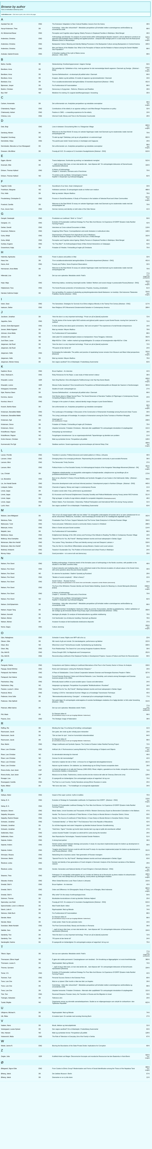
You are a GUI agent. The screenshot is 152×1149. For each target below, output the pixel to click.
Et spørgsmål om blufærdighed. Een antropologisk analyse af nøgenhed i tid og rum (81, 778)
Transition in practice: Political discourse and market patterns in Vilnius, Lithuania (80, 455)
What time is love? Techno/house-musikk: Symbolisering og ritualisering (76, 645)
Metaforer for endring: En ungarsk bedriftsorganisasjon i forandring (75, 93)
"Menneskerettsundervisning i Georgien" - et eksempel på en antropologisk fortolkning (81, 696)
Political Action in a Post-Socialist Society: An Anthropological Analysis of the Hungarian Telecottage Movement (90, 467)
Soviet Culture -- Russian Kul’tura (63, 581)
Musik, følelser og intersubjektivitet (64, 1025)
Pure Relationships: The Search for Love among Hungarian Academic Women (79, 648)
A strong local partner (59, 840)
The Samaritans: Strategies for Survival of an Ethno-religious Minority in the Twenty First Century (85, 304)
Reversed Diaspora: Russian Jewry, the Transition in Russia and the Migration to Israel (82, 994)
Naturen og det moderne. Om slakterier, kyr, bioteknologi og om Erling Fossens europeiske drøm (85, 765)
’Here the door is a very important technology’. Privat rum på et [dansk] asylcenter (80, 935)
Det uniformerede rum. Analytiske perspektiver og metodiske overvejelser (77, 146)
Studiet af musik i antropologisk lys (64, 389)
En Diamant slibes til (59, 713)
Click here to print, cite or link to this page (24, 14)
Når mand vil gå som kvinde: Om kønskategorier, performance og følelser (77, 641)
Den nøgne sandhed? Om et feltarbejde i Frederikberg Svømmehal (75, 505)
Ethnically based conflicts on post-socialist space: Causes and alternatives (77, 682)
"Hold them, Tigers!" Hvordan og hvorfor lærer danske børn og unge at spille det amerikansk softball (86, 829)
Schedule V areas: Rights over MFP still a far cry (69, 637)
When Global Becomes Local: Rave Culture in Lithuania (71, 881)
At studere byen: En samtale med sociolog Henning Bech (71, 1016)
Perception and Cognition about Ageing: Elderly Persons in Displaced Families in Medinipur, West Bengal (88, 33)
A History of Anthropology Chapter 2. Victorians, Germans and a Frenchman (69, 170)
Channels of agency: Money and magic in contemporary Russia (74, 487)
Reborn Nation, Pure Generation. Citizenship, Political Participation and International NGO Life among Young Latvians (92, 502)
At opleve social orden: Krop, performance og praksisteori (72, 491)
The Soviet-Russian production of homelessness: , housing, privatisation (80, 288)
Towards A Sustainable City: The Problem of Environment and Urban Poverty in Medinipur (83, 550)
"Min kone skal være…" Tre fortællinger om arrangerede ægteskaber (75, 786)
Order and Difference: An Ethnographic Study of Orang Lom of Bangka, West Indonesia (82, 889)
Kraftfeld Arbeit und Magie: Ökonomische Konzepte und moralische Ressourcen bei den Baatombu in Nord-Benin (91, 1056)
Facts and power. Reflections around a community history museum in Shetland (79, 524)
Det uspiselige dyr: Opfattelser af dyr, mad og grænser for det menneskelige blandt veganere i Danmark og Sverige (91, 68)
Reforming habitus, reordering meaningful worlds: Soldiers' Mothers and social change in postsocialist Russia (89, 283)
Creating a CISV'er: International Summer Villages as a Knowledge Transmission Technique (83, 693)
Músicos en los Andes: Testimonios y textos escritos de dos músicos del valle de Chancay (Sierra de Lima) (88, 775)
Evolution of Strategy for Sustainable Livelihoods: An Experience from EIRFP (78, 800)
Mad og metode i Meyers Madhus (63, 193)
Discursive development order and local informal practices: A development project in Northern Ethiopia (87, 483)
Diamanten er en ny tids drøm (62, 1077)
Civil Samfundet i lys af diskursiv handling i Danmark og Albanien (74, 618)
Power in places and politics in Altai (64, 257)
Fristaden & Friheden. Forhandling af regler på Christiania (72, 247)
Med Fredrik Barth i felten (61, 906)
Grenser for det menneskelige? (62, 758)
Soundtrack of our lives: (67, 186)
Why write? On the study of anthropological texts (68, 895)
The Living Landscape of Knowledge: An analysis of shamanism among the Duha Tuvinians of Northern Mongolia (91, 415)
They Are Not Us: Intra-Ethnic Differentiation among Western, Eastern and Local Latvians (82, 546)
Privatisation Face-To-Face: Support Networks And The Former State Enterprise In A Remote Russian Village (89, 520)
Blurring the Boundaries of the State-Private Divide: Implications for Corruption (79, 1046)
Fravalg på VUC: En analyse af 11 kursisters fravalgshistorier (73, 151)
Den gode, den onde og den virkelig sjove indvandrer (70, 732)
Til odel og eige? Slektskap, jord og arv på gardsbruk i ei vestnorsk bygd (77, 137)
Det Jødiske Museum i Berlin (62, 1073)
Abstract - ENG (108, 82)
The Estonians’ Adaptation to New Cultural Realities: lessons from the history (78, 24)
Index (54, 588)
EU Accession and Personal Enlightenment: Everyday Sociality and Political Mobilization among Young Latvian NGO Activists (95, 494)
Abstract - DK (133, 467)
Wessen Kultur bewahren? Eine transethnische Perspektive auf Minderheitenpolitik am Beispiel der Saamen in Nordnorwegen (95, 385)
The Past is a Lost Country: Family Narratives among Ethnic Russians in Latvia (79, 782)
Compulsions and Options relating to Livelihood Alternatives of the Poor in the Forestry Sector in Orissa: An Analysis (92, 665)
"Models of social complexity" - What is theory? (68, 577)
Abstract (64, 166)
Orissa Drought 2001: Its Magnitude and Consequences (71, 652)
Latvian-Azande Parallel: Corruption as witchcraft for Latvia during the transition (79, 833)
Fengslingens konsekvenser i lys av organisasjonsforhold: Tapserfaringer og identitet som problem (85, 435)
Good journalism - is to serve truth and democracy (69, 553)
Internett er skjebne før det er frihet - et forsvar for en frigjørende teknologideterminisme (82, 762)
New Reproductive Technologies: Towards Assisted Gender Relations (76, 836)
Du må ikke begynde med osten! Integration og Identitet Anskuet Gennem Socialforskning (83, 825)
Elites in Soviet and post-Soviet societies (66, 527)
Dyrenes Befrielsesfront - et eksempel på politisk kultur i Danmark (74, 74)
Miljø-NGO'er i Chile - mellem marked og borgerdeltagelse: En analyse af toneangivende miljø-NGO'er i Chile (89, 340)
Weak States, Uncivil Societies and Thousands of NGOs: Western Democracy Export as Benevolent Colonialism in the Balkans (95, 811)
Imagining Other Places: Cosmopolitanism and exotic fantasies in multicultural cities (80, 231)
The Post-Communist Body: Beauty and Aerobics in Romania (73, 925)
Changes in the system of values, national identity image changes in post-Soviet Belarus (82, 401)
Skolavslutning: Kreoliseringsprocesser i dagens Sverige (71, 64)
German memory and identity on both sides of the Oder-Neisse (73, 209)
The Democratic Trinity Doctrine (63, 462)
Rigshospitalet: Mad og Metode (63, 909)
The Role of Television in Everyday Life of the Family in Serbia (73, 1036)
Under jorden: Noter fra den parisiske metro (67, 922)
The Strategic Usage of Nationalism (64, 719)
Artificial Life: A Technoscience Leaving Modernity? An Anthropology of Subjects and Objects (83, 749)
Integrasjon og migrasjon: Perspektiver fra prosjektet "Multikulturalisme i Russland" (80, 685)
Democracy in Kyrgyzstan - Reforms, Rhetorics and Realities (73, 89)
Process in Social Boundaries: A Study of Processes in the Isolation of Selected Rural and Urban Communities (90, 198)
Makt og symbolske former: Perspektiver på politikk (69, 439)
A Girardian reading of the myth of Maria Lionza (68, 53)
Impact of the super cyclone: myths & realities (67, 795)
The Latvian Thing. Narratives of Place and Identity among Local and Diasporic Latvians (82, 542)
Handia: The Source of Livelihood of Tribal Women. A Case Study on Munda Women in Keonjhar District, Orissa (90, 814)
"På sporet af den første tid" (61, 348)
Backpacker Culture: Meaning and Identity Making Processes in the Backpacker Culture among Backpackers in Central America (96, 44)
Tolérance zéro (57, 998)
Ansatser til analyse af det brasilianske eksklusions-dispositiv (73, 622)
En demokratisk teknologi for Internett (65, 754)
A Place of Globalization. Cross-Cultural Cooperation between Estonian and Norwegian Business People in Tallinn (91, 672)
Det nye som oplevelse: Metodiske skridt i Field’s (69, 275)
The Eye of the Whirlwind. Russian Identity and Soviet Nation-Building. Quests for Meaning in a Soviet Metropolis (91, 586)
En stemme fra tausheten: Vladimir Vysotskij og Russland (72, 573)
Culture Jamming (58, 627)
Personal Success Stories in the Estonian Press (68, 978)
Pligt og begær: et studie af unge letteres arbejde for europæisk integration (77, 498)
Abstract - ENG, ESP (60, 55)
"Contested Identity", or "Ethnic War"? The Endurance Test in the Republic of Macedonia (82, 822)
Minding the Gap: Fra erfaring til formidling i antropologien (72, 728)
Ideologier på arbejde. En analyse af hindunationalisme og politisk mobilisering (79, 614)
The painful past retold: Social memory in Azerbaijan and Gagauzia (75, 141)
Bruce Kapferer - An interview (62, 884)
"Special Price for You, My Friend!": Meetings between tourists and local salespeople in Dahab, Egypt (86, 539)
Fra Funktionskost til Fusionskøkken (64, 85)
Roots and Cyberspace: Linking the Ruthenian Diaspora (71, 669)
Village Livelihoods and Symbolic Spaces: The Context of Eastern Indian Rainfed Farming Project (85, 744)
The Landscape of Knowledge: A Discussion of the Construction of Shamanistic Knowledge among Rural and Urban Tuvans (94, 412)
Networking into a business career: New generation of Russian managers (77, 855)
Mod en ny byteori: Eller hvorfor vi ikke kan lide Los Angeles (72, 981)
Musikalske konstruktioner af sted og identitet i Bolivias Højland (73, 898)
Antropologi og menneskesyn (62, 432)
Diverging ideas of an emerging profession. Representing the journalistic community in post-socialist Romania (89, 458)
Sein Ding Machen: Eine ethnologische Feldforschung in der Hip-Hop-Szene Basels (80, 380)
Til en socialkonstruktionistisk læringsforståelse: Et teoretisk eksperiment (77, 82)
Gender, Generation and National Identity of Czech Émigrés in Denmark (76, 869)
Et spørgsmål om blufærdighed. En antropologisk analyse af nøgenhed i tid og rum (80, 942)
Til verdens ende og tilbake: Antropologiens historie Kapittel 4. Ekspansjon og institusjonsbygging (69, 176)
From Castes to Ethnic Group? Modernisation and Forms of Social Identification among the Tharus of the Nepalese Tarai (93, 1068)
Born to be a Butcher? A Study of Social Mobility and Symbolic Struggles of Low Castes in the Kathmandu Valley (90, 478)
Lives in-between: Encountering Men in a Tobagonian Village (73, 127)
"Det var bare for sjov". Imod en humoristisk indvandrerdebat (73, 735)
